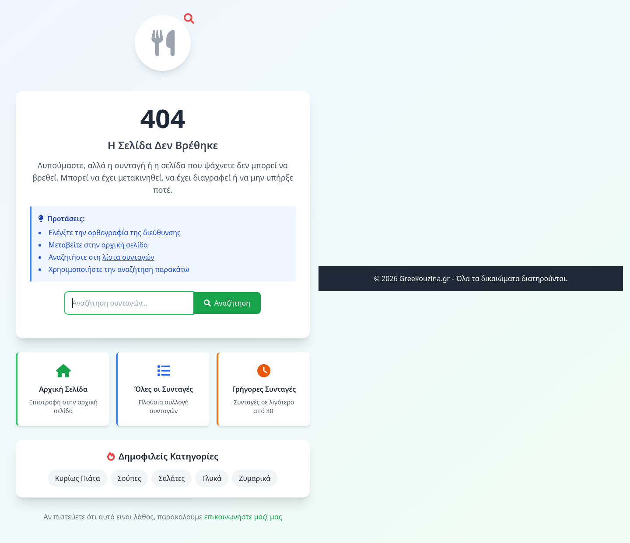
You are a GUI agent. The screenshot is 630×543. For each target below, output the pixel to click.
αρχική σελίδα (125, 245)
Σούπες (129, 478)
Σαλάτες (171, 478)
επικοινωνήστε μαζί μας (243, 517)
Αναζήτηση (227, 303)
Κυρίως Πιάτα (77, 478)
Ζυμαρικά (254, 478)
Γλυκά (211, 478)
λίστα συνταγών (128, 257)
